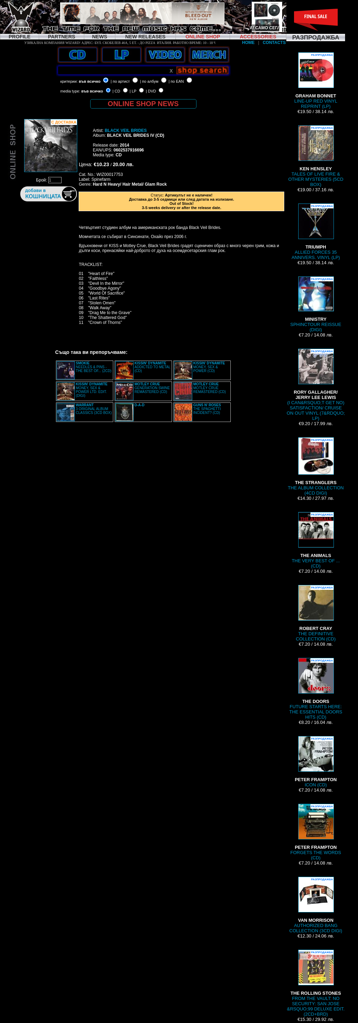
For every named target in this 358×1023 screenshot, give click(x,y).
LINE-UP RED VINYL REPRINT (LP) (315, 80)
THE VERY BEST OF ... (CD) (316, 540)
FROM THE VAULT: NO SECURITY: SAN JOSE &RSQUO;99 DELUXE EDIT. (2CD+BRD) (316, 983)
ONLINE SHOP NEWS (143, 104)
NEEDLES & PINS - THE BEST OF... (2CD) (94, 367)
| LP (133, 91)
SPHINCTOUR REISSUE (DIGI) (315, 304)
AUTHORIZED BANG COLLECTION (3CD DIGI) (315, 905)
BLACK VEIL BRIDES (125, 130)
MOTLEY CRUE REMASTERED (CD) (209, 388)
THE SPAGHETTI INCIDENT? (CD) (207, 409)
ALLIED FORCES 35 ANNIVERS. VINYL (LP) (316, 231)
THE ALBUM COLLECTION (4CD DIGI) (316, 466)
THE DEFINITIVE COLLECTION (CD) (316, 613)
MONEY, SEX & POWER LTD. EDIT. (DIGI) (92, 390)
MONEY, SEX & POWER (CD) (209, 367)
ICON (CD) (316, 761)
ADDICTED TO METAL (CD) (152, 367)
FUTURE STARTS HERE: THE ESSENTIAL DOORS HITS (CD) (315, 689)
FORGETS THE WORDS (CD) (316, 832)
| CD (116, 91)
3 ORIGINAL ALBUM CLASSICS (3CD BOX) (94, 409)
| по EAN (176, 81)
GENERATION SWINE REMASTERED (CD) (152, 388)
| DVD (151, 91)
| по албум (149, 81)
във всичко (89, 81)
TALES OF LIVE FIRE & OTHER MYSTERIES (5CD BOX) (315, 156)
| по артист (120, 81)
